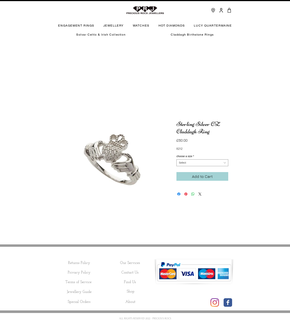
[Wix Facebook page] (228, 302)
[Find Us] (130, 282)
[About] (130, 302)
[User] (221, 10)
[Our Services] (130, 263)
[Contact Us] (130, 272)
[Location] (213, 10)
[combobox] (202, 162)
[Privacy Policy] (79, 272)
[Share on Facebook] (179, 194)
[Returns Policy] (79, 263)
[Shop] (130, 291)
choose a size (185, 156)
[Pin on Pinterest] (186, 194)
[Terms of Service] (78, 282)
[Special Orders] (79, 302)
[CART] (229, 10)
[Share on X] (200, 194)
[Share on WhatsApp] (193, 194)
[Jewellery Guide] (79, 292)
